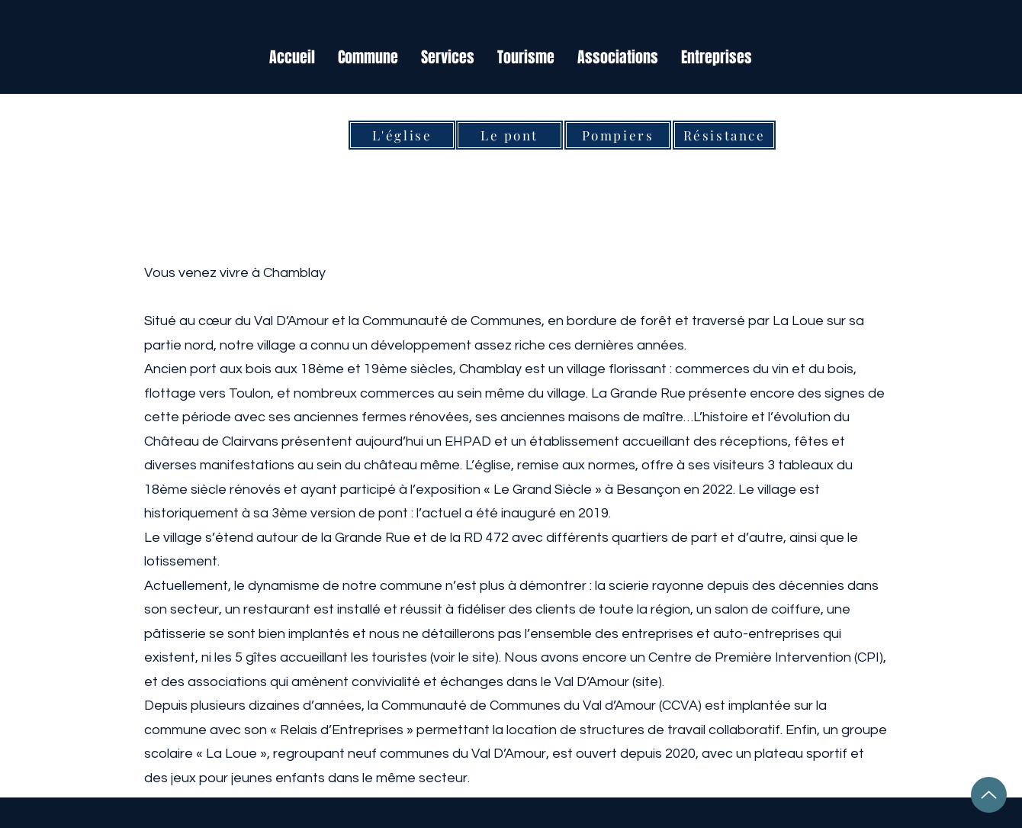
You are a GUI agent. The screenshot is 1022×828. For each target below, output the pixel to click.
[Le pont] (509, 135)
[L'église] (402, 135)
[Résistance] (724, 135)
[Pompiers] (618, 135)
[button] (368, 57)
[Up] (989, 795)
